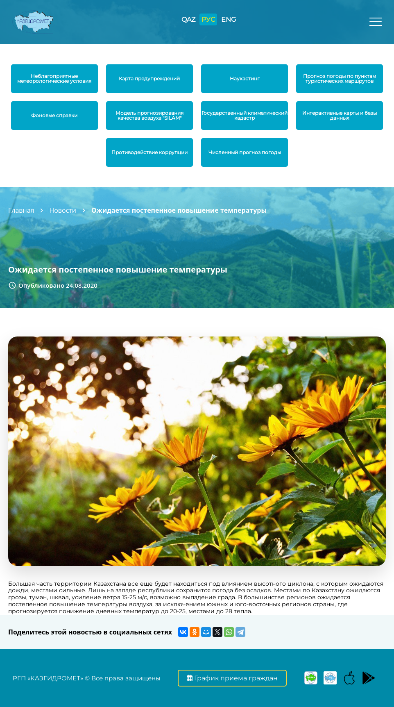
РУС (208, 19)
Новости (62, 210)
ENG (228, 19)
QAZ (188, 19)
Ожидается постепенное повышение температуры (179, 210)
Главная (21, 210)
